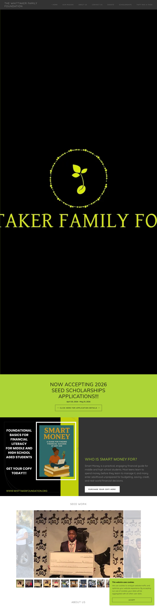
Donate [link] (110, 5)
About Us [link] (83, 5)
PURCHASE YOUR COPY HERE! (102, 489)
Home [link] (55, 5)
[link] (24, 6)
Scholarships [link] (125, 5)
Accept (132, 600)
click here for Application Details (78, 408)
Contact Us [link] (97, 5)
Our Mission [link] (68, 5)
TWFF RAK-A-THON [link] (145, 5)
